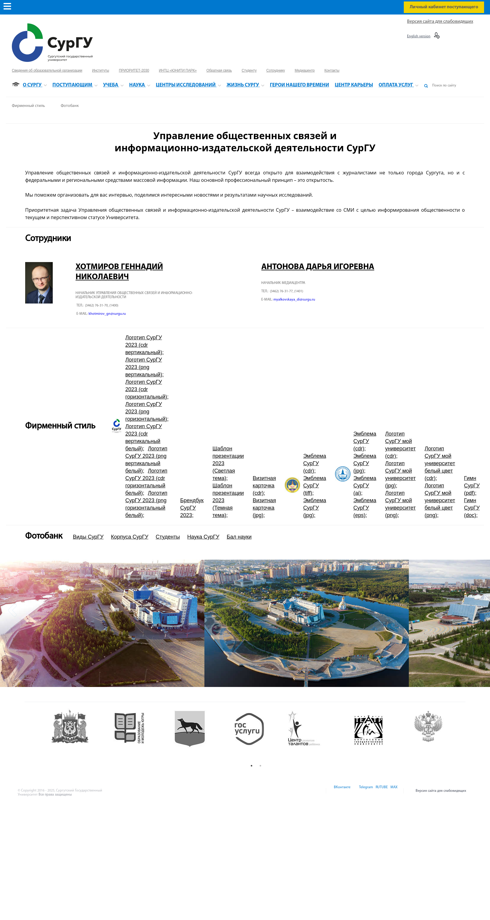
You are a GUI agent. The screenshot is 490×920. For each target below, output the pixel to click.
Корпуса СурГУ (129, 537)
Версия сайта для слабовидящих (440, 21)
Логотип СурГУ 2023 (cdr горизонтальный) (146, 389)
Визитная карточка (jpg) (264, 507)
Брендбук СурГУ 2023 (192, 507)
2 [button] (260, 766)
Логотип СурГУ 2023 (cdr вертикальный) (143, 345)
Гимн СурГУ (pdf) (472, 485)
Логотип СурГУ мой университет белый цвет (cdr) (440, 463)
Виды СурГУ (88, 537)
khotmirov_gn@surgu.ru (107, 314)
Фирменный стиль (28, 106)
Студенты (168, 537)
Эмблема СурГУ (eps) (364, 507)
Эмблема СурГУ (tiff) (314, 485)
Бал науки (239, 537)
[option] (102, 623)
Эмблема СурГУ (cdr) (314, 463)
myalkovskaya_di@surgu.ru (294, 299)
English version (418, 36)
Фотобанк (70, 106)
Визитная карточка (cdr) (264, 485)
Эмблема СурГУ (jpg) (314, 507)
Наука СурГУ (203, 537)
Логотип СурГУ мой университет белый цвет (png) (440, 500)
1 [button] (251, 766)
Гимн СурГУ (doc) (472, 507)
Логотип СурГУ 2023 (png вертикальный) (143, 367)
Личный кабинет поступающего (444, 7)
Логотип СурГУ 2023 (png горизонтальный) (146, 411)
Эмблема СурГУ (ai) (364, 485)
